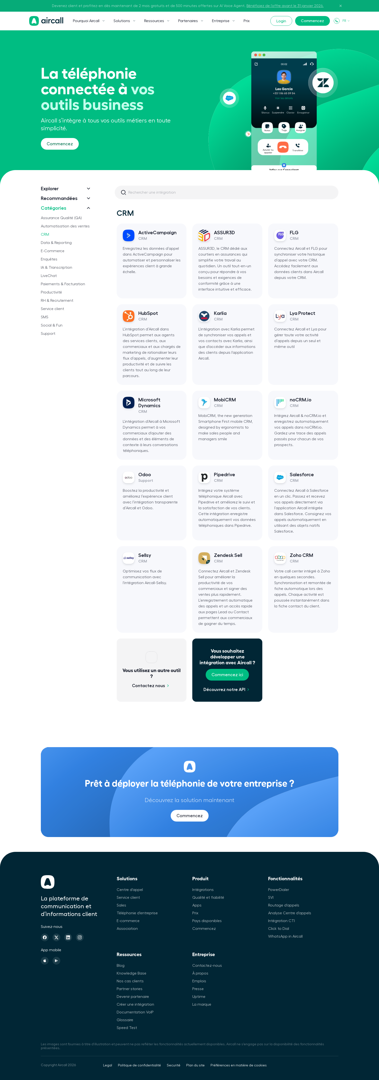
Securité (173, 1065)
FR (346, 20)
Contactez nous (148, 685)
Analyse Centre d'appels (289, 913)
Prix (247, 21)
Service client (52, 309)
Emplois (199, 981)
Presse (198, 989)
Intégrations (203, 890)
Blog (120, 966)
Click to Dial (278, 929)
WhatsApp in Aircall (285, 936)
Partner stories (129, 989)
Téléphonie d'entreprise (137, 913)
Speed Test (127, 1028)
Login (281, 21)
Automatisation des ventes (65, 226)
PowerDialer (278, 890)
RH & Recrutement (57, 300)
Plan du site (195, 1065)
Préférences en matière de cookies (239, 1065)
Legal (107, 1065)
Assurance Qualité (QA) (61, 218)
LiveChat (49, 276)
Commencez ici (227, 675)
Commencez (312, 21)
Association (127, 929)
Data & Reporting (56, 243)
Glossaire (125, 1020)
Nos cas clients (130, 981)
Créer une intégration (135, 1004)
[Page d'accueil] (46, 21)
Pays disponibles (207, 921)
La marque (201, 1004)
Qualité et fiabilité (208, 897)
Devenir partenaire (133, 997)
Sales (121, 905)
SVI (270, 897)
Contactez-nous (207, 966)
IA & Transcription (56, 267)
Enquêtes (49, 259)
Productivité (51, 292)
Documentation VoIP (135, 1012)
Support (48, 334)
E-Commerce (52, 251)
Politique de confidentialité (139, 1065)
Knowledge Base (131, 973)
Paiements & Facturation (63, 284)
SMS (44, 317)
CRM (45, 234)
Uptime (198, 997)
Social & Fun (51, 325)
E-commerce (128, 921)
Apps (197, 905)
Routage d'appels (283, 905)
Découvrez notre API (224, 689)
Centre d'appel (130, 890)
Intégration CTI (281, 921)
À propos (200, 973)
